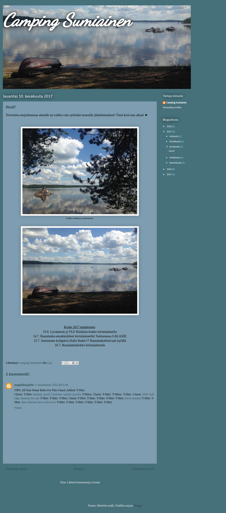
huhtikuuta (175, 157)
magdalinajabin (24, 384)
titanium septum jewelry (67, 394)
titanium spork (41, 394)
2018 (169, 126)
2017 (169, 131)
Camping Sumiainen (67, 20)
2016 (169, 169)
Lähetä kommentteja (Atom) (83, 482)
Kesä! (172, 151)
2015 (169, 174)
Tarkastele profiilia (172, 107)
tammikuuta (176, 163)
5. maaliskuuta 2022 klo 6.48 (51, 384)
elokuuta (174, 136)
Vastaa (18, 407)
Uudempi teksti (16, 469)
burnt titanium (133, 398)
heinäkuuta (175, 141)
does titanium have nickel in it (38, 402)
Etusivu (79, 469)
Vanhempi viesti (143, 469)
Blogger (138, 505)
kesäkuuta (175, 146)
